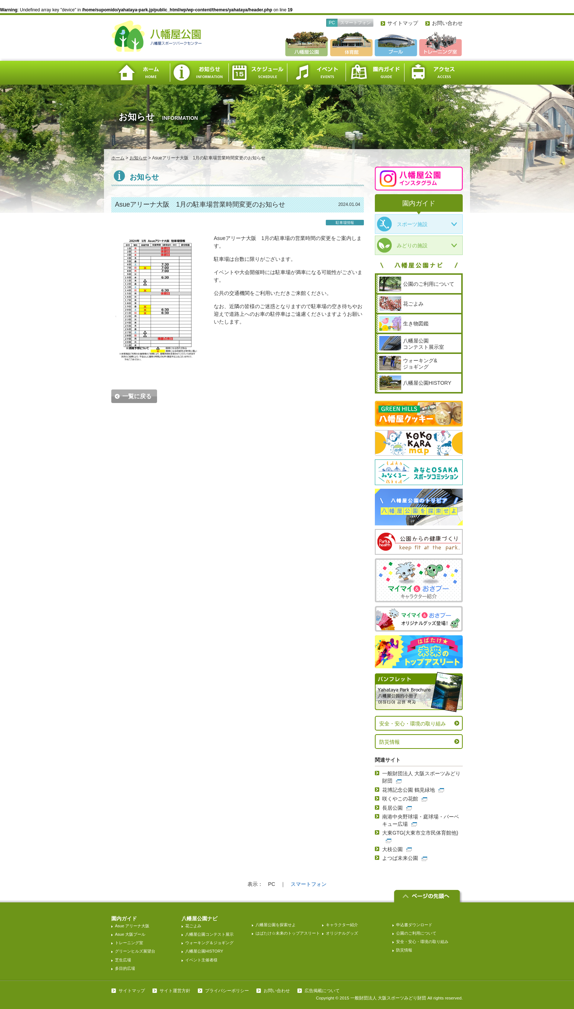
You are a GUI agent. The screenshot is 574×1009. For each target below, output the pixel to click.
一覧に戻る (137, 396)
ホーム (140, 73)
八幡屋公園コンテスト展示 (209, 934)
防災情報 (389, 742)
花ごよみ (193, 926)
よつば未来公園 (400, 858)
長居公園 (392, 808)
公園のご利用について (416, 933)
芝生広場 (123, 960)
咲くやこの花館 (400, 799)
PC (332, 22)
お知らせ (199, 73)
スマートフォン (355, 22)
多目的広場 (125, 968)
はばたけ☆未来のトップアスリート (288, 933)
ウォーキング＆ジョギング (209, 942)
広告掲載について (322, 990)
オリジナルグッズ (342, 933)
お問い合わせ (447, 23)
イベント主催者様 (201, 960)
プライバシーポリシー (227, 990)
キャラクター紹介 (342, 925)
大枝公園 (392, 849)
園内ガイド (375, 73)
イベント (316, 73)
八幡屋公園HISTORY (204, 951)
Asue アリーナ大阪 (132, 926)
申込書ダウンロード (414, 925)
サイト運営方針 (175, 990)
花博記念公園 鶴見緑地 (408, 790)
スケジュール (257, 73)
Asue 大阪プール (130, 934)
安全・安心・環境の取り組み (412, 724)
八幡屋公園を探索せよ (276, 925)
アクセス (433, 73)
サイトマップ (402, 23)
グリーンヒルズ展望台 (135, 951)
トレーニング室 (129, 942)
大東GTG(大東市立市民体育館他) (420, 833)
